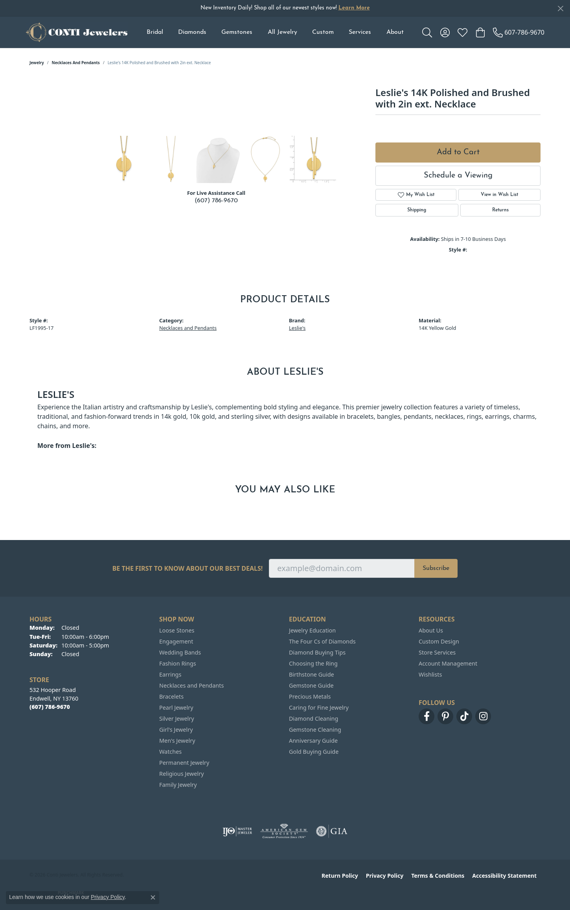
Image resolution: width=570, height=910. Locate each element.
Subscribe (436, 568)
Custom (323, 32)
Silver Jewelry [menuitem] (176, 718)
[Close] (560, 8)
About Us (431, 630)
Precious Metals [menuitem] (310, 696)
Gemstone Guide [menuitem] (311, 685)
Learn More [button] (354, 8)
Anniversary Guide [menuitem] (313, 740)
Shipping (416, 210)
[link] (518, 32)
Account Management (448, 663)
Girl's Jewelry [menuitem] (176, 729)
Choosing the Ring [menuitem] (313, 663)
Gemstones (236, 32)
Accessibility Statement (504, 875)
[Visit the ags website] (284, 831)
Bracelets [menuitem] (171, 696)
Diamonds (192, 32)
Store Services (437, 652)
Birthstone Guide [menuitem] (311, 674)
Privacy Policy (384, 875)
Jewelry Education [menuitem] (312, 630)
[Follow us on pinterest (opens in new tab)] (445, 716)
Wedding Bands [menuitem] (180, 652)
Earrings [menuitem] (170, 674)
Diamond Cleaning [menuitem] (313, 718)
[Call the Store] (49, 706)
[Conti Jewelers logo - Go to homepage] (77, 32)
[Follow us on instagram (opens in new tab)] (483, 716)
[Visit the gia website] (332, 831)
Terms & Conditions (437, 875)
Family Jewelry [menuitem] (178, 784)
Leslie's (297, 327)
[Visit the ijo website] (237, 831)
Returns (500, 210)
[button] (427, 32)
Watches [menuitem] (170, 751)
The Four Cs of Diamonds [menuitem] (322, 641)
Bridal (155, 32)
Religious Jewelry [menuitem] (181, 773)
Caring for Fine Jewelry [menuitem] (319, 707)
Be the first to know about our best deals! (187, 568)
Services (360, 32)
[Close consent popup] (153, 897)
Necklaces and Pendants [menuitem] (191, 685)
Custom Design (439, 641)
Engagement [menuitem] (176, 641)
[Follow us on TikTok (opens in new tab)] (464, 716)
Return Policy (340, 875)
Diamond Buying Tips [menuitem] (317, 652)
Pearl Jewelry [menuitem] (176, 707)
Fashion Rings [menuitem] (177, 663)
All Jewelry (282, 32)
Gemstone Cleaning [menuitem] (315, 729)
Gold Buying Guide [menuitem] (313, 751)
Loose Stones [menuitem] (176, 630)
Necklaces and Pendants (76, 62)
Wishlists (430, 674)
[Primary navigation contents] (275, 32)
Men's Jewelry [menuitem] (177, 740)
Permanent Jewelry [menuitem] (184, 762)
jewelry (36, 62)
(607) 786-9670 (216, 201)
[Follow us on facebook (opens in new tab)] (426, 716)
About (395, 32)
